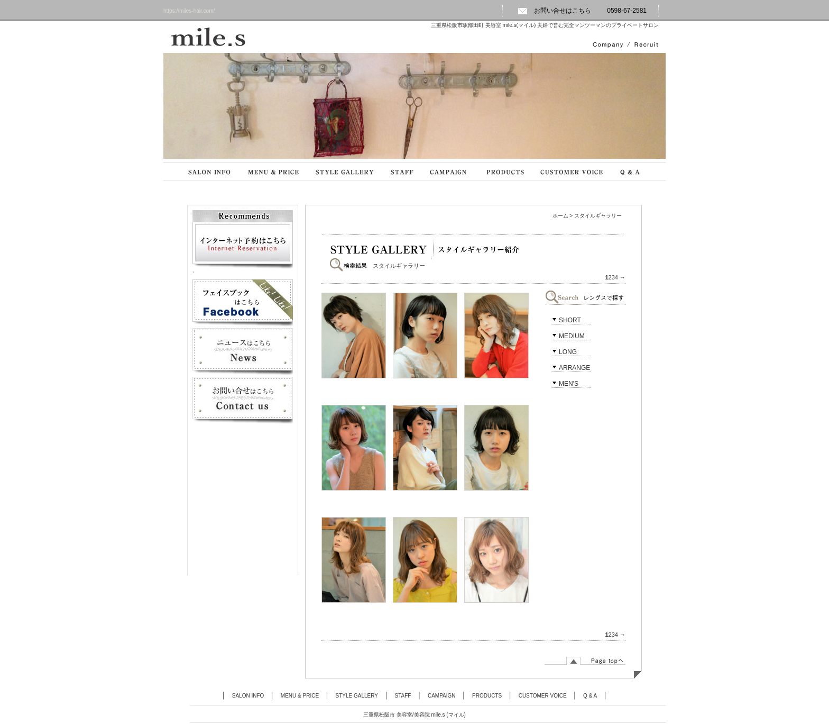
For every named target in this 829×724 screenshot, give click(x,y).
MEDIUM (572, 336)
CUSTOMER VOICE (543, 696)
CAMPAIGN (442, 696)
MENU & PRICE (300, 696)
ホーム (560, 216)
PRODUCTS (487, 696)
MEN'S (568, 383)
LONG (568, 352)
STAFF (403, 696)
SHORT (570, 320)
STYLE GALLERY (357, 696)
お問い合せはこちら (554, 10)
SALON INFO (248, 696)
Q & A (590, 696)
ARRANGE (574, 368)
